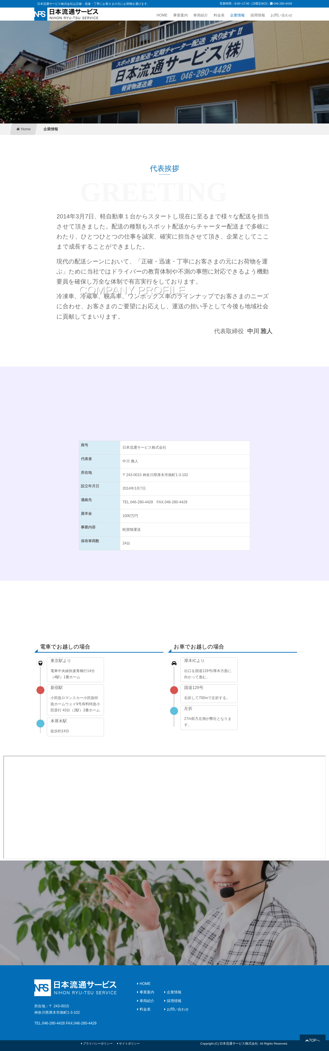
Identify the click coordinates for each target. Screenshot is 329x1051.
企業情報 (237, 15)
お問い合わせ (281, 15)
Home (23, 129)
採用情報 (257, 15)
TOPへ (312, 1040)
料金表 (219, 15)
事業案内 (180, 15)
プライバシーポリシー (97, 1043)
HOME (162, 15)
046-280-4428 (281, 3)
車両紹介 (200, 15)
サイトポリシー (128, 1043)
